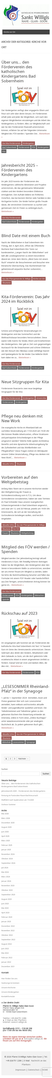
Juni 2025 (5, 831)
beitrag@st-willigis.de (33, 1038)
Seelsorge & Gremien (10, 983)
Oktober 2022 (7, 935)
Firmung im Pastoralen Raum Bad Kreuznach (19, 795)
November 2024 (7, 854)
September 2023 (8, 894)
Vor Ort (16, 529)
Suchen (4, 769)
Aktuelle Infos (8, 464)
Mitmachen (39, 595)
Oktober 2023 (7, 890)
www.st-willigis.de (19, 1022)
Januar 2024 (6, 881)
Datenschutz (34, 1069)
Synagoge (30, 742)
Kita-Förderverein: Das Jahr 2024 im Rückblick (25, 299)
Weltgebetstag (27, 533)
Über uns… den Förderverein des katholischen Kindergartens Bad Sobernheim (18, 71)
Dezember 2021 (8, 966)
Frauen (5, 533)
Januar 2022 (6, 962)
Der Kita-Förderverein (11, 143)
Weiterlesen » (7, 211)
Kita (3, 151)
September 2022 (8, 939)
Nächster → (23, 759)
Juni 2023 (5, 903)
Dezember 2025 (8, 822)
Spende (5, 599)
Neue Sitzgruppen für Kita (25, 381)
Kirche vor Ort (39, 278)
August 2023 (6, 899)
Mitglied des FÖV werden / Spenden (25, 549)
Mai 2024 (5, 872)
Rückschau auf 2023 (19, 613)
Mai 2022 (5, 953)
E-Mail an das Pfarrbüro (15, 1020)
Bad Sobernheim (9, 147)
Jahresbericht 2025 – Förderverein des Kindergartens (19, 170)
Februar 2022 (6, 957)
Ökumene (6, 282)
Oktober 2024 (7, 858)
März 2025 (5, 840)
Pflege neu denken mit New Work (22, 418)
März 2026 (5, 818)
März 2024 (5, 876)
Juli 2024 (4, 867)
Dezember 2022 (8, 926)
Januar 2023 (6, 921)
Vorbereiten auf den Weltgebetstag (19, 480)
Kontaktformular (8, 996)
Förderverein (24, 147)
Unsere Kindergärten (10, 992)
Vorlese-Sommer (8, 804)
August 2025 (6, 827)
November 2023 (7, 885)
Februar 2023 (6, 917)
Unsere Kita (41, 398)
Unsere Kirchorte (8, 987)
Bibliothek (6, 742)
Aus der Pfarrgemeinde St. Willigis (16, 278)
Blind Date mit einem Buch (25, 235)
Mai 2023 (5, 908)
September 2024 (8, 863)
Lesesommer (18, 742)
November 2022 (7, 930)
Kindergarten (28, 143)
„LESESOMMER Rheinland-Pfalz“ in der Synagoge (25, 689)
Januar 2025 (6, 849)
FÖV (33, 147)
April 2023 (5, 912)
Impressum (20, 1069)
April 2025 (5, 836)
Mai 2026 (5, 813)
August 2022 (6, 944)
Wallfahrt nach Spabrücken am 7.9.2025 (17, 800)
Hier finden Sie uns (9, 978)
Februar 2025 (6, 845)
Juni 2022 (5, 948)
